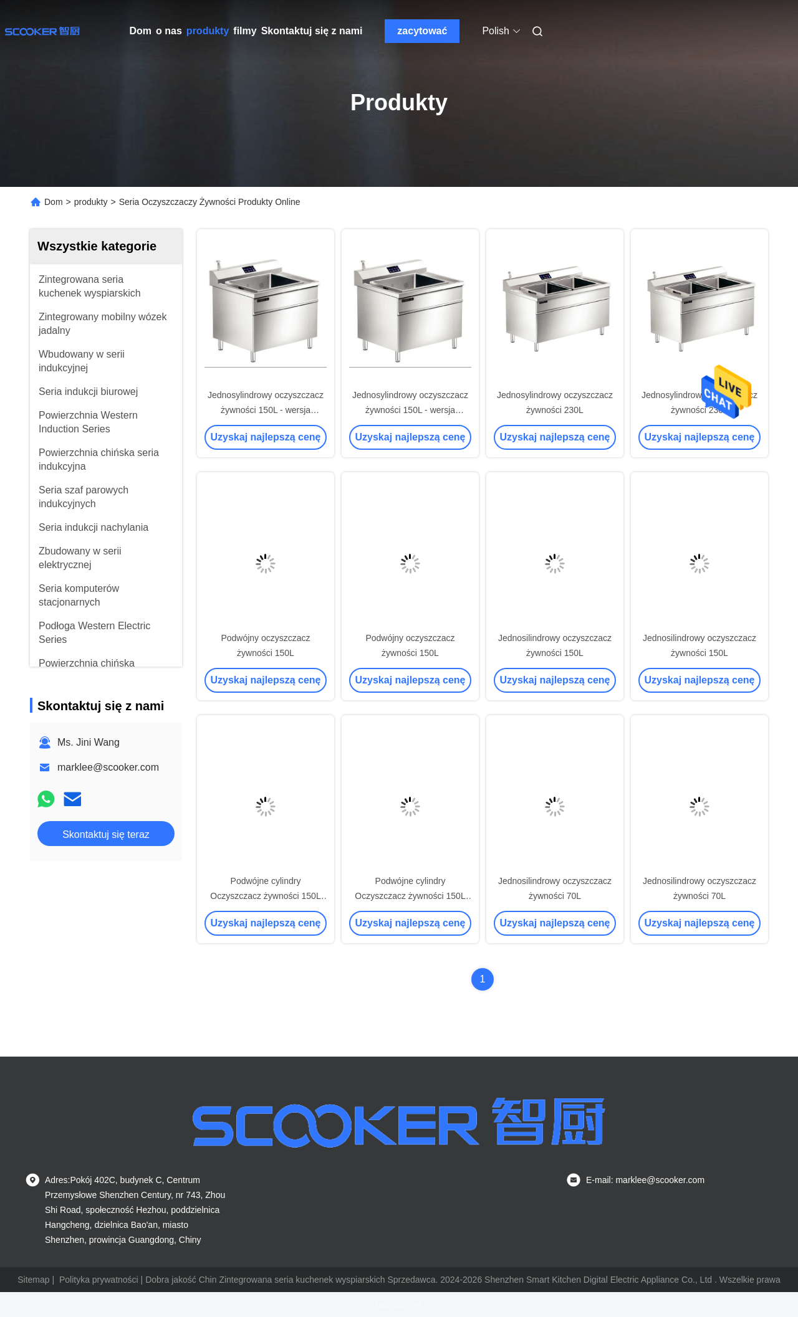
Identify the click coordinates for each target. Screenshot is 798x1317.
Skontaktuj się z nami (312, 31)
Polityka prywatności (98, 1280)
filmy (244, 31)
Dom (141, 31)
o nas (169, 31)
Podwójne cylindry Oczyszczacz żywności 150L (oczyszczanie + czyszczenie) (265, 896)
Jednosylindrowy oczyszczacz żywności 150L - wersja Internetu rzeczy (266, 410)
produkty (207, 31)
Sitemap (33, 1280)
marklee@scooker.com (108, 767)
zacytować (422, 31)
